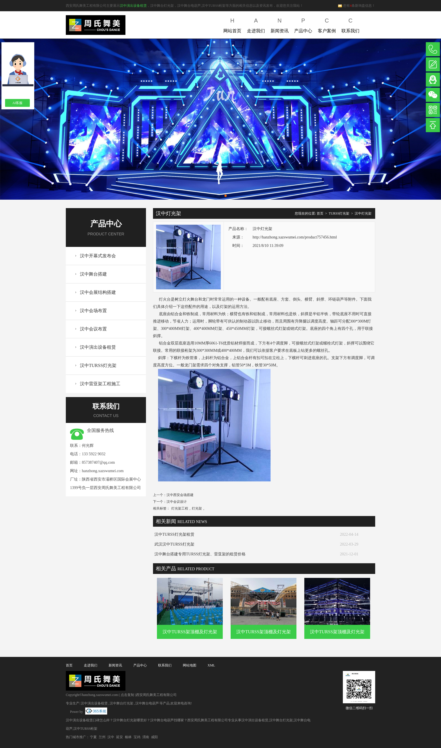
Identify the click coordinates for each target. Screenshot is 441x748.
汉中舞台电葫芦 (147, 703)
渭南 (145, 737)
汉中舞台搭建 (93, 274)
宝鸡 (137, 737)
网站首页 (232, 24)
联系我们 (350, 24)
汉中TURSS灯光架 (98, 365)
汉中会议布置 (93, 328)
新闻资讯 (280, 24)
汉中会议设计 (176, 502)
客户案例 (327, 24)
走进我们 (256, 24)
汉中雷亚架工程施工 (100, 383)
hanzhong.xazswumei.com (103, 471)
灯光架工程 (179, 508)
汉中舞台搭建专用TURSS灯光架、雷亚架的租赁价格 (200, 554)
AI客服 (17, 103)
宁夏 (93, 737)
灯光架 (197, 508)
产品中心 (303, 24)
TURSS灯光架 (339, 213)
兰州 (102, 737)
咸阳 (154, 737)
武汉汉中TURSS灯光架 (174, 544)
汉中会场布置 (93, 310)
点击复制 (127, 695)
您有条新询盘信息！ (356, 6)
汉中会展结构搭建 (98, 292)
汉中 (110, 737)
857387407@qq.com (98, 462)
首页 (320, 213)
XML (211, 665)
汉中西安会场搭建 (180, 495)
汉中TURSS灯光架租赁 (174, 534)
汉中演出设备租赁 (133, 6)
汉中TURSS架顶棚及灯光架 (190, 631)
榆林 (128, 737)
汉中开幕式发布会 (98, 255)
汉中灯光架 (363, 213)
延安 (119, 737)
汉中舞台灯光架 (121, 703)
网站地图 (189, 665)
